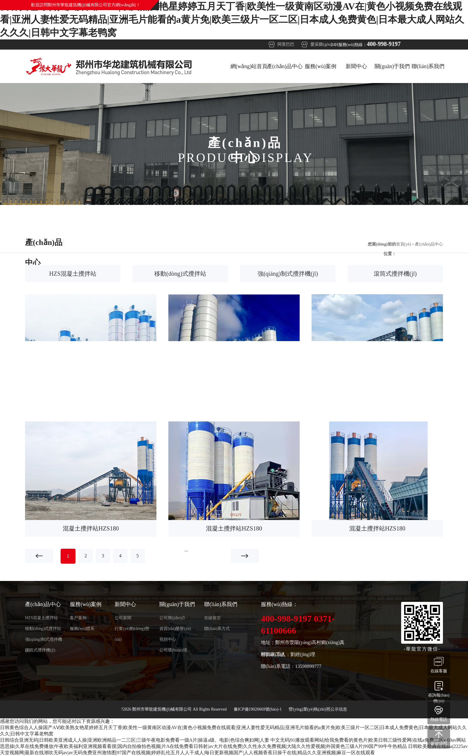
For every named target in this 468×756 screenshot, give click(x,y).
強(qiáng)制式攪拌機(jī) (288, 273)
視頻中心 (167, 639)
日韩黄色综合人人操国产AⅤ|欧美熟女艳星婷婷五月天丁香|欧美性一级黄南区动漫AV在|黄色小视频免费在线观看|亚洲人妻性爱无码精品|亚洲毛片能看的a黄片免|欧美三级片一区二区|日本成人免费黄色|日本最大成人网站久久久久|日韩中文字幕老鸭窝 (232, 19)
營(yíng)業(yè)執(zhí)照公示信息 (318, 709)
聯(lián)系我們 (428, 66)
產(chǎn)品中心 (285, 66)
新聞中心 (356, 66)
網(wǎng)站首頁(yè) (249, 73)
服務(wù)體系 (82, 628)
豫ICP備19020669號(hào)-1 (258, 709)
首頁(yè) (403, 244)
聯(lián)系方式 (217, 628)
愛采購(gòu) (321, 44)
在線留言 (212, 618)
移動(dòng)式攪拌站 (180, 273)
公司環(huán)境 (173, 650)
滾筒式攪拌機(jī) (395, 273)
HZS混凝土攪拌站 (72, 273)
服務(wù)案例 (320, 66)
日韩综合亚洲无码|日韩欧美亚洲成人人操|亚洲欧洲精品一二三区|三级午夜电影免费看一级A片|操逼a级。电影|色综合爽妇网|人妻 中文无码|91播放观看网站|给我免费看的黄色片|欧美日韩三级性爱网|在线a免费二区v (223, 740)
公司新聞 (123, 618)
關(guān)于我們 (392, 66)
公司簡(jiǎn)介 (172, 618)
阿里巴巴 (286, 44)
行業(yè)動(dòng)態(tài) (132, 630)
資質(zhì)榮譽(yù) (175, 628)
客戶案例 (78, 618)
